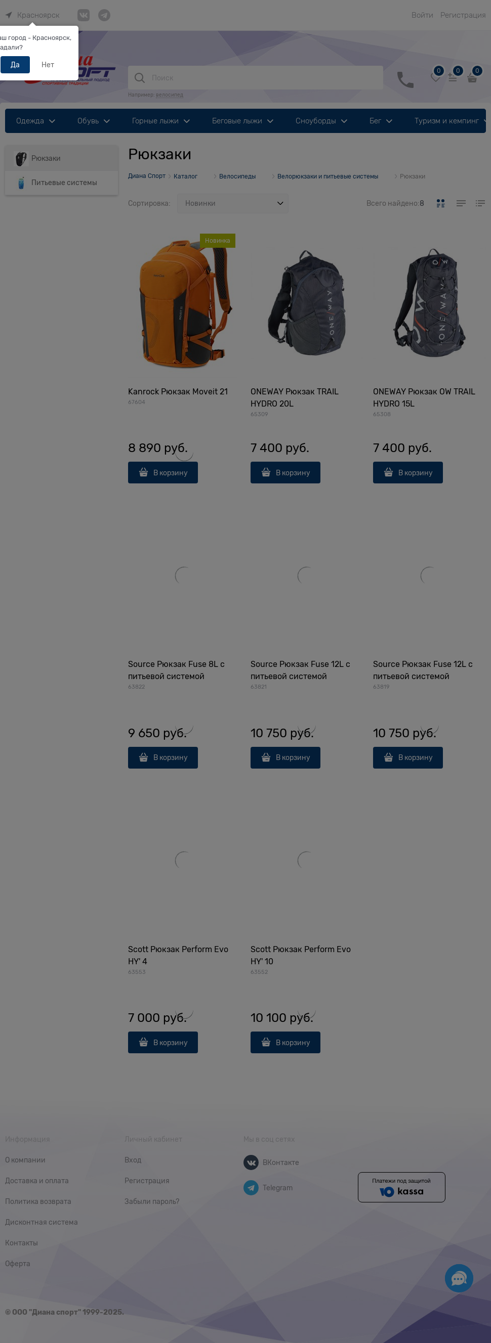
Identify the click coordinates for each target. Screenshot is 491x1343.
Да (15, 65)
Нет (48, 65)
